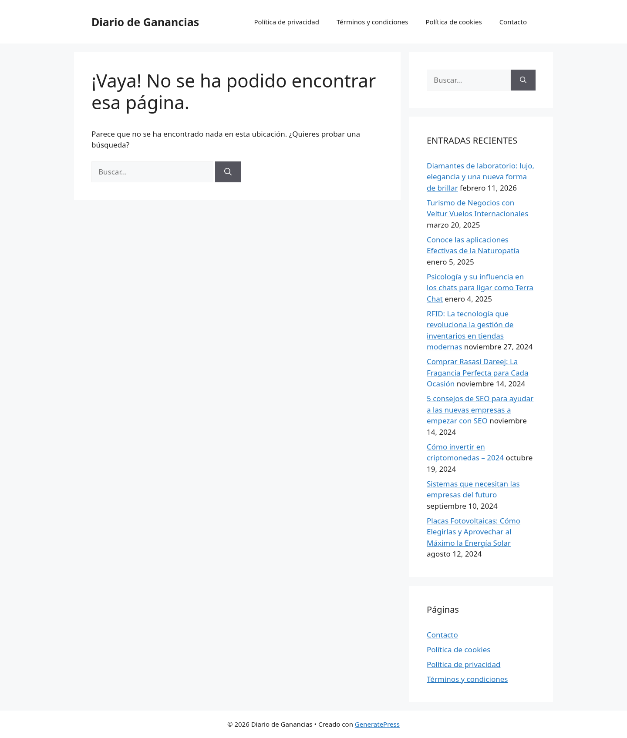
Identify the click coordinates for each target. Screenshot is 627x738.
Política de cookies (453, 21)
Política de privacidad (286, 21)
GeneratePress (377, 724)
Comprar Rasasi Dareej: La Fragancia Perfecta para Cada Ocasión (478, 372)
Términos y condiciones (372, 21)
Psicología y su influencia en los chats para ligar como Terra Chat (480, 288)
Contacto (513, 21)
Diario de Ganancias (145, 21)
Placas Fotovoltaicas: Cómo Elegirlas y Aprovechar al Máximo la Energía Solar (473, 532)
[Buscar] (228, 171)
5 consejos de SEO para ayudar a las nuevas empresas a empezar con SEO (480, 409)
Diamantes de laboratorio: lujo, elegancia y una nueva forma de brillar (480, 177)
